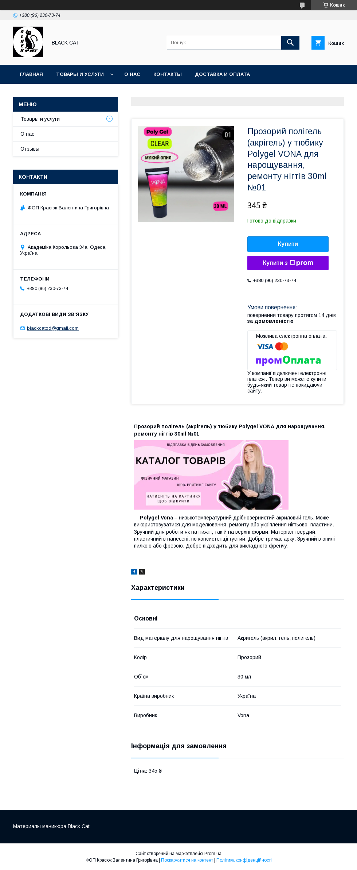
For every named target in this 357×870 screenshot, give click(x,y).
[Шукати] (290, 43)
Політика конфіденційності (244, 860)
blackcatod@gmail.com (53, 328)
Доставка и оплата (222, 74)
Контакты (167, 74)
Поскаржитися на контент (187, 860)
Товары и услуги (80, 74)
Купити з (288, 263)
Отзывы (29, 149)
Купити (288, 244)
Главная (31, 74)
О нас (132, 74)
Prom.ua (212, 853)
